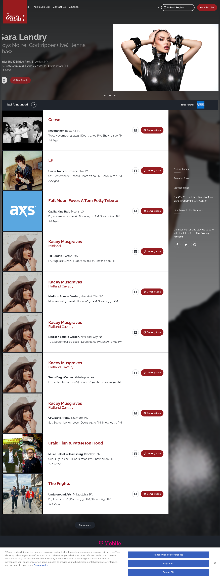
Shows (34, 6)
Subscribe (209, 7)
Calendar (100, 6)
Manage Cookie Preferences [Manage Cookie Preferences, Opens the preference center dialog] (168, 555)
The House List (67, 6)
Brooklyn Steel (180, 178)
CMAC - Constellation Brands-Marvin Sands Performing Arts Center (192, 199)
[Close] (214, 563)
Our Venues (48, 6)
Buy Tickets (26, 72)
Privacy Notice (41, 565)
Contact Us (85, 6)
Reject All (168, 563)
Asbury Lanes (179, 169)
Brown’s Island (180, 188)
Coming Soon (152, 130)
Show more (86, 525)
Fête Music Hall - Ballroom (187, 210)
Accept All (168, 572)
